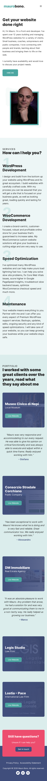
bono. (14, 6)
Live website (13, 416)
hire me (10, 73)
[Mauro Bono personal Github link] (28, 773)
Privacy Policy (12, 763)
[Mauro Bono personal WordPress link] (23, 773)
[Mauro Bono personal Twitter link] (18, 773)
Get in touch (23, 749)
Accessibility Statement (30, 763)
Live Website (13, 503)
